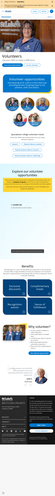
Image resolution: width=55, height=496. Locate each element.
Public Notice (21, 448)
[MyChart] (44, 11)
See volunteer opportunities (40, 363)
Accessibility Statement (13, 448)
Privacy (6, 448)
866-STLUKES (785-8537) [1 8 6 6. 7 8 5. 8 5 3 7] (13, 412)
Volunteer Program (19, 188)
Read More (20, 2)
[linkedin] (11, 441)
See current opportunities (12, 65)
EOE (2, 448)
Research (15, 150)
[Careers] (35, 11)
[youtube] (25, 440)
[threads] (16, 441)
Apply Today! (41, 435)
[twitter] (20, 441)
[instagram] (7, 441)
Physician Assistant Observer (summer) (27, 155)
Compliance (22, 450)
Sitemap (12, 451)
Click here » (20, 7)
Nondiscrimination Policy (13, 450)
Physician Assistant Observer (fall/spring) (27, 161)
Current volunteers (32, 65)
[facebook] (3, 441)
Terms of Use (4, 450)
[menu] (3, 11)
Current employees (41, 440)
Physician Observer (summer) (33, 150)
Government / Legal (5, 451)
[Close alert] (52, 2)
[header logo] (8, 11)
